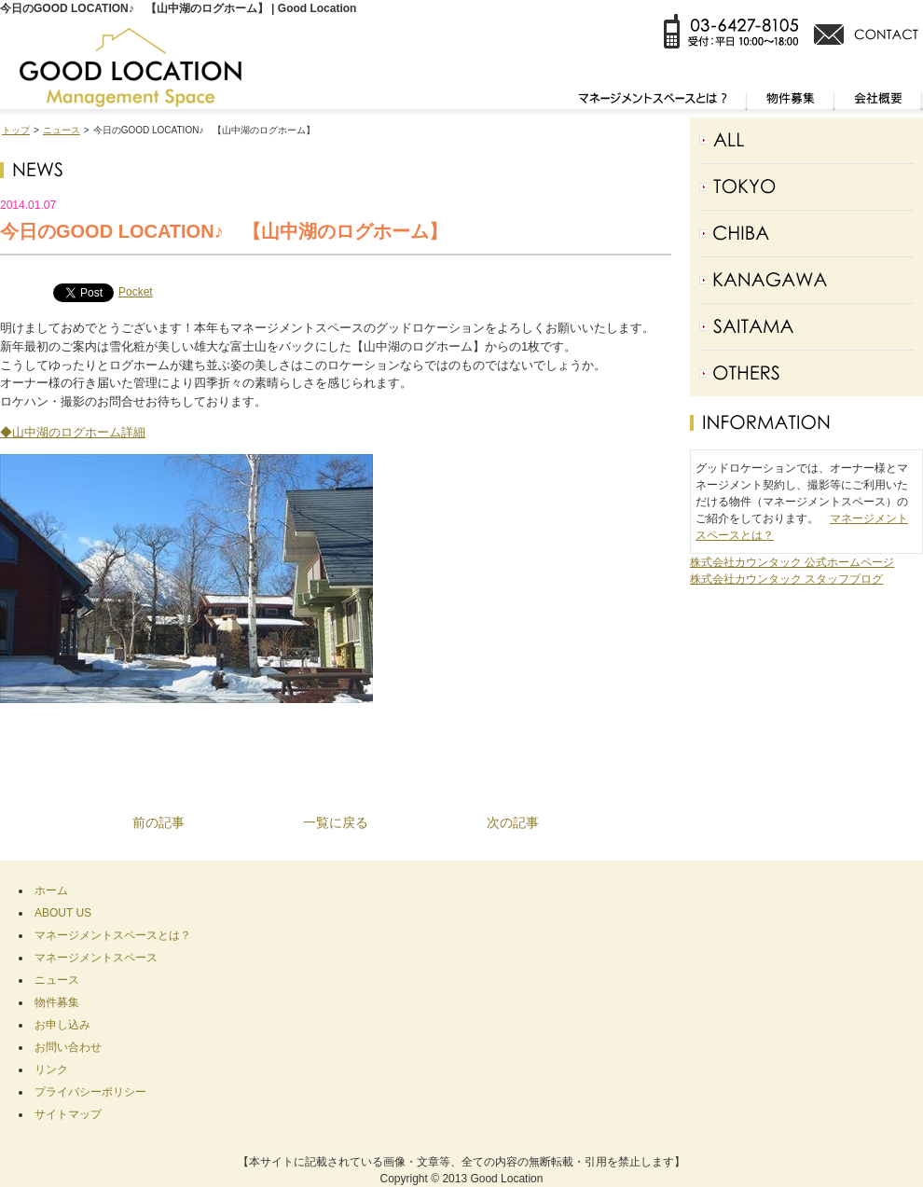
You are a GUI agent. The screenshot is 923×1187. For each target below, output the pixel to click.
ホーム (51, 890)
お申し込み (62, 1024)
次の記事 (513, 822)
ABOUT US (62, 912)
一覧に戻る (335, 822)
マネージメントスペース (96, 957)
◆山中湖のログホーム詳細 (72, 432)
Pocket (135, 291)
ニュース (61, 130)
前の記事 (158, 822)
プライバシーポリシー (90, 1091)
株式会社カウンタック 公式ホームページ (792, 562)
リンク (51, 1069)
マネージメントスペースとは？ (112, 935)
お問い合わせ (68, 1047)
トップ (16, 130)
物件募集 (56, 1002)
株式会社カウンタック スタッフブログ (786, 579)
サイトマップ (68, 1114)
